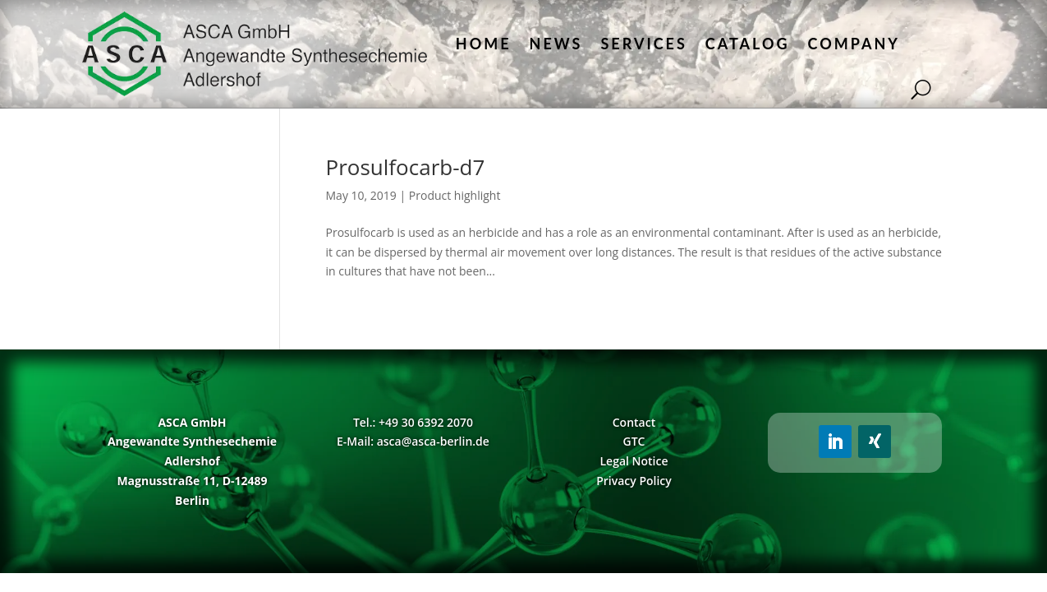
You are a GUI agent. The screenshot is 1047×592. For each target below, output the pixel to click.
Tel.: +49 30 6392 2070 (413, 422)
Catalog (747, 44)
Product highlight (455, 195)
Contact (634, 422)
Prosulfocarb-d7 (405, 167)
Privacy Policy (634, 480)
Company (854, 44)
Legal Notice (633, 461)
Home (484, 44)
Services (643, 44)
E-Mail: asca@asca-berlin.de (413, 441)
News (556, 44)
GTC (634, 441)
